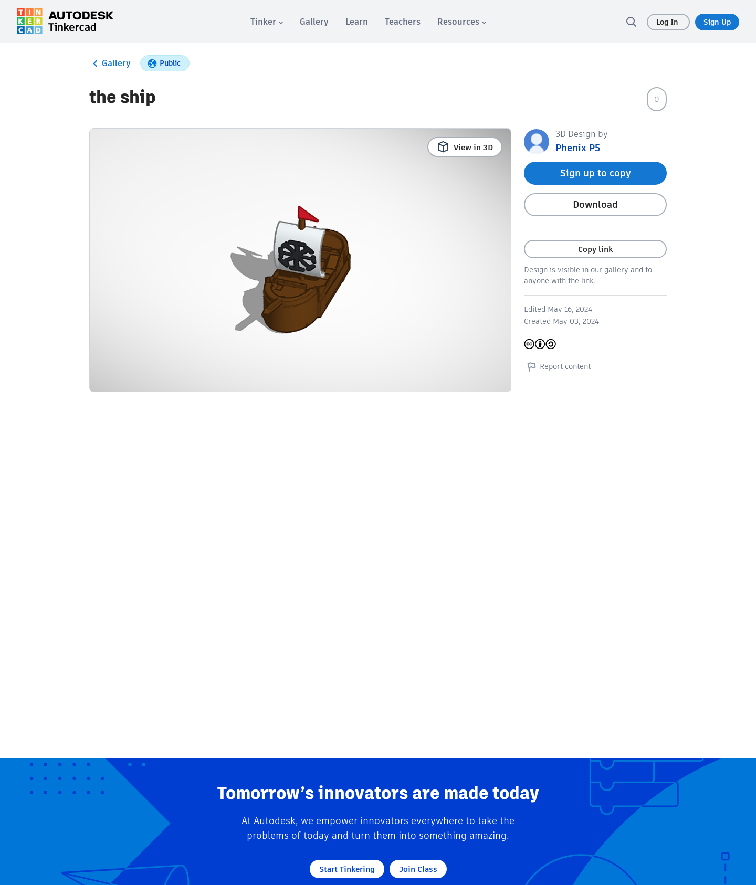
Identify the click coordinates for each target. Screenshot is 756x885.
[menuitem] (266, 22)
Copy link (595, 249)
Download (595, 204)
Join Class (418, 869)
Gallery (110, 63)
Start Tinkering (347, 869)
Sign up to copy (595, 173)
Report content (557, 366)
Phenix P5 (577, 147)
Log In (668, 22)
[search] (631, 21)
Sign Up (717, 22)
